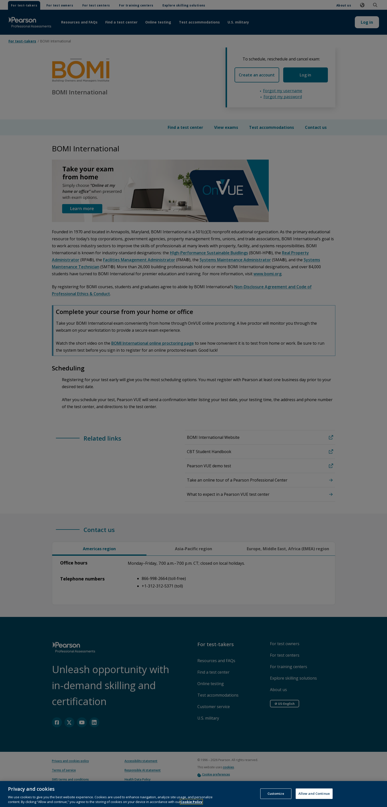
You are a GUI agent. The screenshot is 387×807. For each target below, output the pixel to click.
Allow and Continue (314, 799)
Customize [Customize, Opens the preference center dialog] (275, 799)
